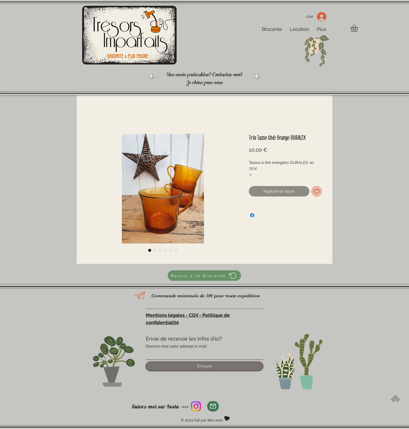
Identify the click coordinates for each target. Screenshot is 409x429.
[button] (358, 28)
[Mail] (213, 406)
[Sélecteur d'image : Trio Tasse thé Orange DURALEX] (149, 250)
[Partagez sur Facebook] (252, 215)
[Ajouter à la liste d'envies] (316, 191)
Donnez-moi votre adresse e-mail (176, 346)
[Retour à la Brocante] (204, 275)
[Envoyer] (204, 366)
